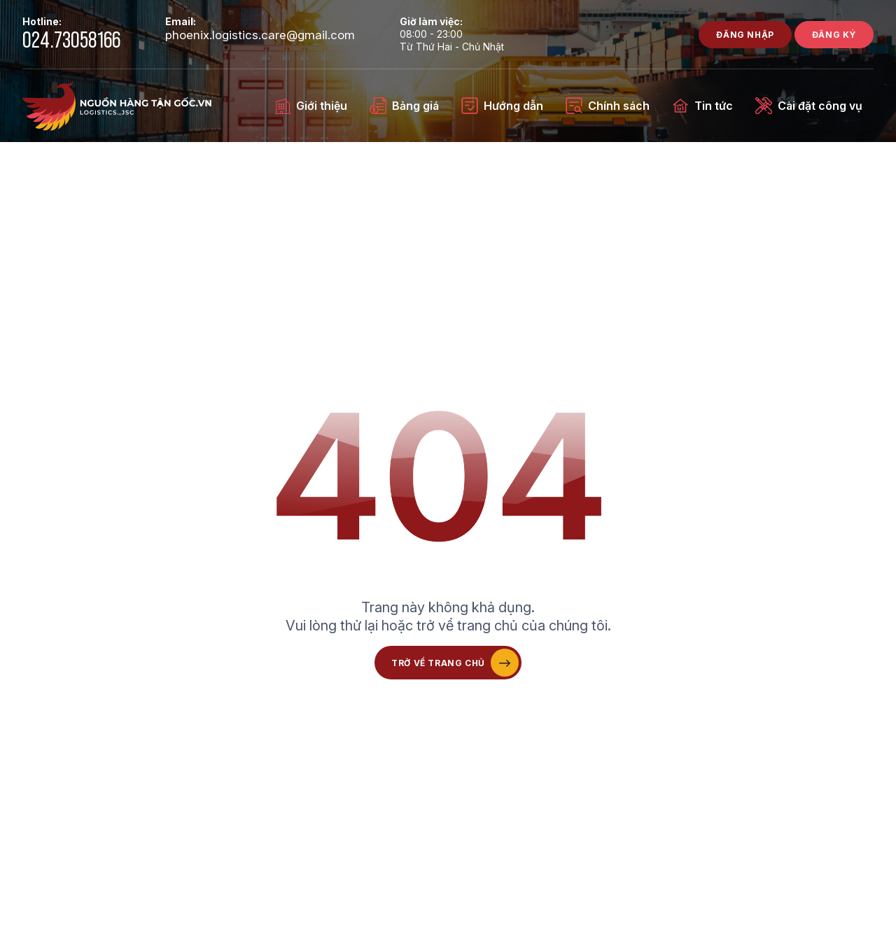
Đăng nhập (745, 34)
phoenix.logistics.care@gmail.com (260, 35)
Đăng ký (834, 34)
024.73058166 (71, 40)
